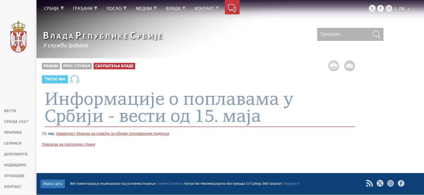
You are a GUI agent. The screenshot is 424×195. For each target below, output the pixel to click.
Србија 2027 (16, 122)
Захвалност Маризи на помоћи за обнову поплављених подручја (112, 134)
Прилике (13, 133)
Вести (10, 111)
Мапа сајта (52, 184)
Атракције (14, 176)
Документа (16, 154)
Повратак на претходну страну (68, 145)
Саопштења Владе (114, 66)
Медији (51, 66)
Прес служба (76, 66)
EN (401, 9)
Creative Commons (169, 184)
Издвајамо (15, 165)
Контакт (12, 187)
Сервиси (12, 143)
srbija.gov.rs (291, 184)
